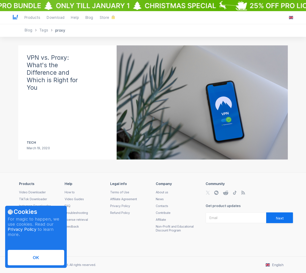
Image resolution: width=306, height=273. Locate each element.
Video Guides (74, 199)
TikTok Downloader (33, 199)
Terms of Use (119, 192)
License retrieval (76, 219)
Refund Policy (120, 213)
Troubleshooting (76, 213)
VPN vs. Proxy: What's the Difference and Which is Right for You (52, 72)
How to (70, 192)
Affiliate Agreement (123, 199)
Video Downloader (32, 192)
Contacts (162, 206)
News (160, 199)
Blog (29, 30)
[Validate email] (279, 217)
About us (162, 192)
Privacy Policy (22, 229)
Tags (44, 30)
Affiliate (161, 219)
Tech (31, 142)
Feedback (72, 226)
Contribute (163, 213)
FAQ (67, 206)
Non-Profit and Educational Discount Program (175, 228)
